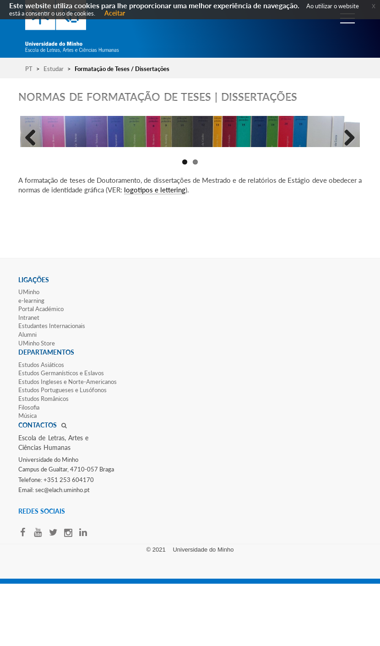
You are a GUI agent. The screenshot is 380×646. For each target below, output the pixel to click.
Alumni (27, 396)
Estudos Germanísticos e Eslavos (61, 434)
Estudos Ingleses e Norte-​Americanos (67, 443)
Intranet (28, 379)
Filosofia (28, 469)
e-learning (31, 362)
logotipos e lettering (154, 252)
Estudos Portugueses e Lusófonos (62, 451)
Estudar (53, 68)
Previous (34, 166)
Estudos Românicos (43, 460)
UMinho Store (36, 405)
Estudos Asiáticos (41, 426)
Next (346, 166)
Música (27, 477)
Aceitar (114, 13)
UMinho (28, 353)
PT (29, 68)
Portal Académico (41, 370)
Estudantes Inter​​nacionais (51, 387)
